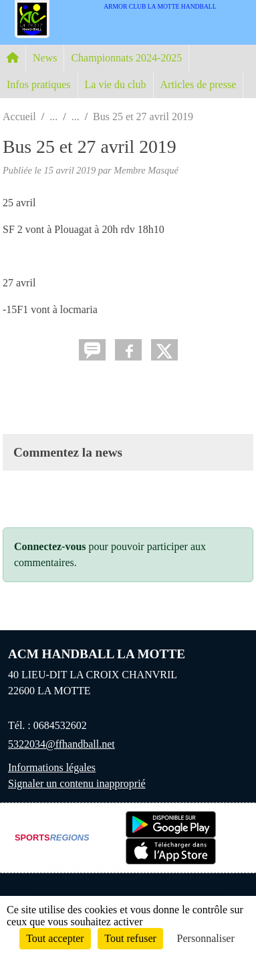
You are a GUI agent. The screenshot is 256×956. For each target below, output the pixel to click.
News (45, 57)
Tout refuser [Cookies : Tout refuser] (130, 938)
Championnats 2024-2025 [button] (126, 57)
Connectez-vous (50, 546)
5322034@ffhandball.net (61, 744)
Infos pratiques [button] (39, 84)
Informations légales (52, 767)
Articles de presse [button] (198, 84)
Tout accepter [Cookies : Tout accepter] (55, 938)
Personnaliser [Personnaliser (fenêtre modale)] (206, 938)
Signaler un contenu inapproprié (77, 783)
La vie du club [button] (115, 84)
